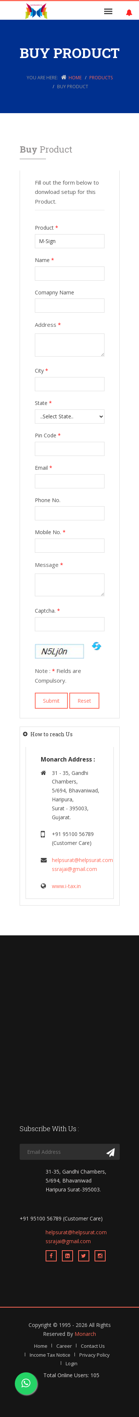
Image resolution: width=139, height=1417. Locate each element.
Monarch (85, 1333)
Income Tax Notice (50, 1354)
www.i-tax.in (66, 886)
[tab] (69, 734)
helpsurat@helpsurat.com (82, 860)
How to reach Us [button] (51, 734)
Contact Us (93, 1346)
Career (64, 1346)
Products (101, 77)
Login (71, 1363)
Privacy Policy (94, 1354)
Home (75, 77)
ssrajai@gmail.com (74, 868)
